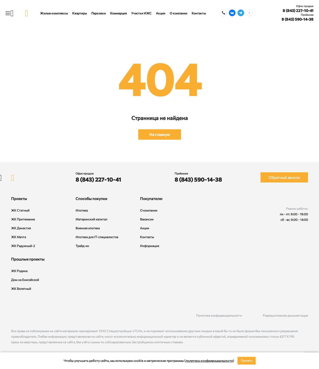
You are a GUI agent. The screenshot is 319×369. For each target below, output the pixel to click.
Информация (149, 246)
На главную (159, 134)
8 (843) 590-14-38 (297, 19)
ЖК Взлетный (21, 288)
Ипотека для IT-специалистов (97, 237)
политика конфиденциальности (209, 361)
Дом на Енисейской (25, 280)
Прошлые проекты (28, 259)
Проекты (19, 198)
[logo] (26, 13)
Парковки (98, 13)
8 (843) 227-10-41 (298, 10)
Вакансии (147, 219)
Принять (246, 360)
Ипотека (82, 210)
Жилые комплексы (54, 13)
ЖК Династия (21, 228)
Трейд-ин (82, 246)
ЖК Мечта (18, 237)
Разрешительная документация (285, 315)
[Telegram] (31, 315)
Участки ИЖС (141, 13)
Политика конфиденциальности (219, 315)
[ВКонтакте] (13, 315)
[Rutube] (22, 315)
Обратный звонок (284, 177)
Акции (160, 13)
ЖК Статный (20, 210)
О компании (178, 13)
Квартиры (79, 13)
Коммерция (118, 13)
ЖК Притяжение (23, 219)
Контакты (199, 13)
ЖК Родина (19, 271)
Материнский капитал (91, 219)
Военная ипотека (88, 228)
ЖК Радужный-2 (23, 246)
